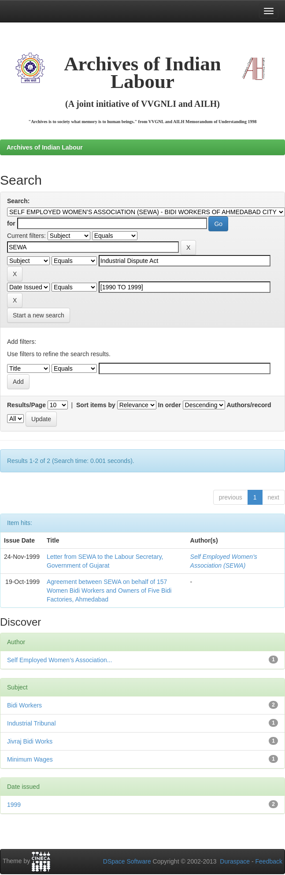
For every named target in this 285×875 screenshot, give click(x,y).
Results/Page (26, 404)
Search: (18, 200)
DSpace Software (127, 861)
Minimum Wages (30, 759)
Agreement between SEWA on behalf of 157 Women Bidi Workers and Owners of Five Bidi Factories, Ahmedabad (109, 590)
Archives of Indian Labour (45, 147)
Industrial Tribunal (31, 723)
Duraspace (235, 861)
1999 (14, 804)
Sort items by (95, 404)
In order (169, 404)
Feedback (268, 861)
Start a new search (38, 315)
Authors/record (248, 404)
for (11, 223)
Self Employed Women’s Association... (59, 660)
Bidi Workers (24, 705)
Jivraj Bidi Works (29, 741)
